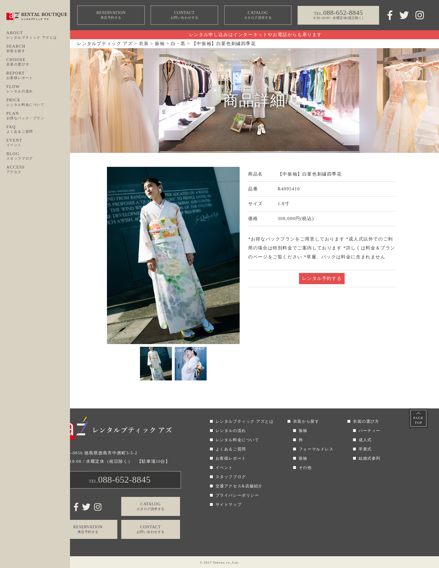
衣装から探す (306, 421)
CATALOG (258, 15)
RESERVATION (111, 15)
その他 (305, 468)
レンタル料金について (237, 440)
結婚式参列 (369, 458)
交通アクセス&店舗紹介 (239, 486)
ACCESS (38, 169)
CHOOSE (38, 62)
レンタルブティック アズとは (245, 421)
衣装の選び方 (366, 421)
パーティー (369, 431)
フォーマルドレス (316, 449)
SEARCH (38, 48)
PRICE (38, 102)
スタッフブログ (231, 477)
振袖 (303, 431)
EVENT (38, 143)
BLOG (38, 156)
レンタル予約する (322, 278)
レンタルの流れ (231, 431)
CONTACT (184, 15)
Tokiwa (219, 562)
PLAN (38, 116)
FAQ (38, 129)
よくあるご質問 (231, 449)
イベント (224, 468)
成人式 (365, 440)
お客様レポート (231, 458)
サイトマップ (229, 504)
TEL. (120, 479)
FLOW (38, 89)
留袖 (303, 458)
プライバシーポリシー (237, 495)
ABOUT (38, 35)
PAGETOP (418, 420)
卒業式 (365, 449)
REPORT (38, 75)
